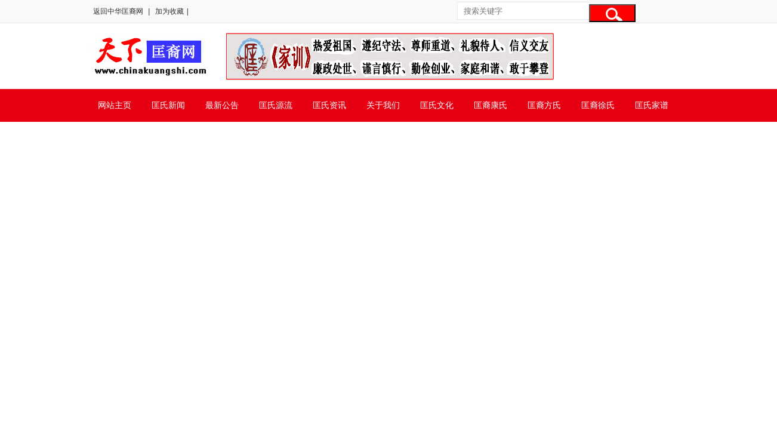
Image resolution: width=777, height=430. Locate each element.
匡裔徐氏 (598, 105)
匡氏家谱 (651, 105)
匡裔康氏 (490, 105)
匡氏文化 (437, 105)
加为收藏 (169, 11)
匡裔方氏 (544, 105)
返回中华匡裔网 (118, 11)
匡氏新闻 (168, 105)
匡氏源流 (275, 105)
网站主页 (114, 105)
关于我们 (383, 105)
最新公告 (222, 105)
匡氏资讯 (329, 105)
